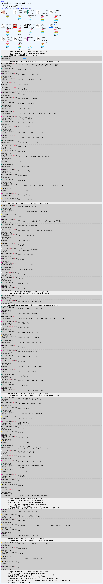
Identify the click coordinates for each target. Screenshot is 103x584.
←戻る (3, 1)
